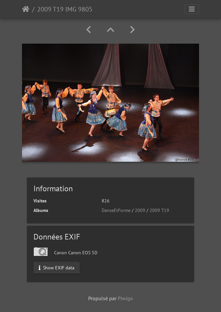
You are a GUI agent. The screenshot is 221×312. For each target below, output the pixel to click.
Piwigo (125, 298)
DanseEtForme (116, 210)
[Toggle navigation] (192, 9)
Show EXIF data (56, 268)
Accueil (26, 9)
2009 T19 (159, 210)
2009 (140, 210)
